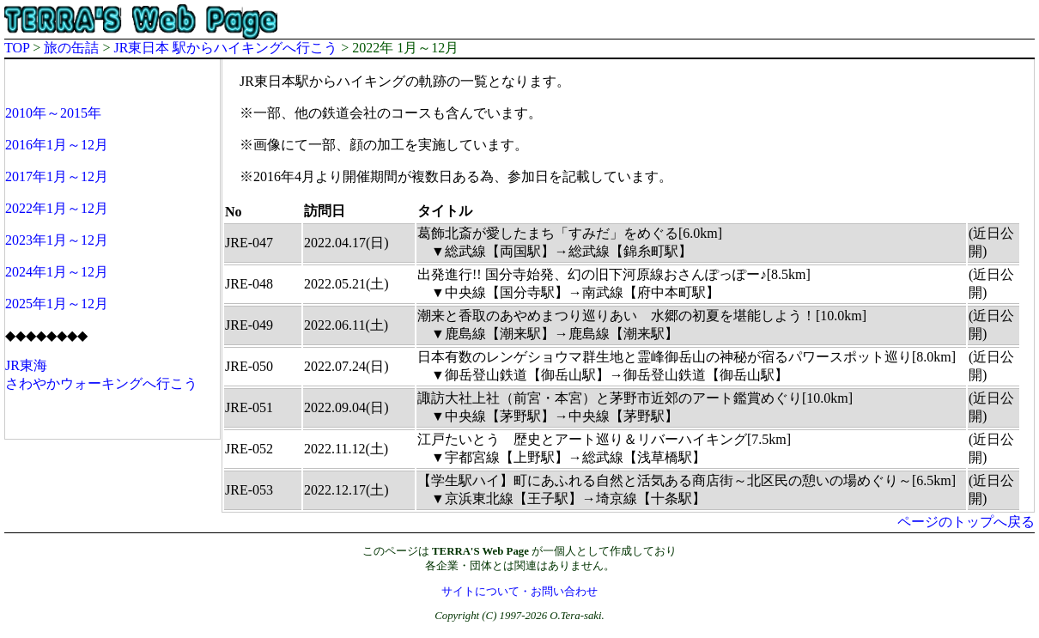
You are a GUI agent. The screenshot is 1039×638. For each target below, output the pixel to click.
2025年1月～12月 (56, 303)
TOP (16, 47)
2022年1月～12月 (56, 208)
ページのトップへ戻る (966, 521)
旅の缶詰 (71, 47)
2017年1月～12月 (56, 176)
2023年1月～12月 (56, 240)
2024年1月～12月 (56, 271)
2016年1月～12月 (56, 144)
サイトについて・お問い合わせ (519, 592)
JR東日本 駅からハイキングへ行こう (225, 47)
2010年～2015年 (53, 113)
